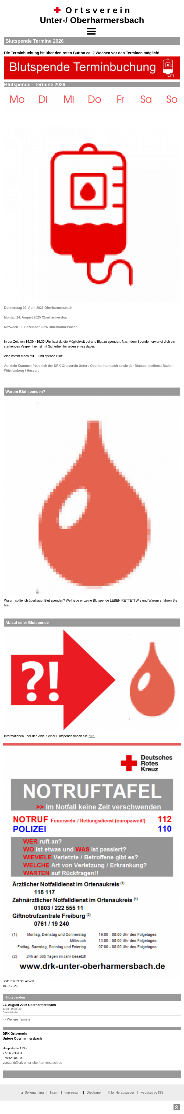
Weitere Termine (18, 1019)
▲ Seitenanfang (32, 1092)
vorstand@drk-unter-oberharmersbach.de (32, 1063)
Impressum (72, 1092)
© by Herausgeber (121, 1092)
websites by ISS (151, 1092)
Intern (54, 1092)
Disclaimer (94, 1092)
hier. (7, 605)
